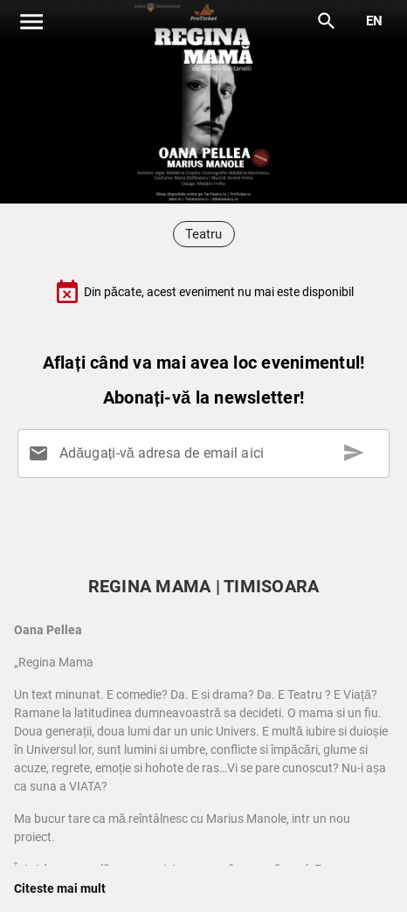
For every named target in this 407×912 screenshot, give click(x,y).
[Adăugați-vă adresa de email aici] (207, 453)
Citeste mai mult (60, 888)
